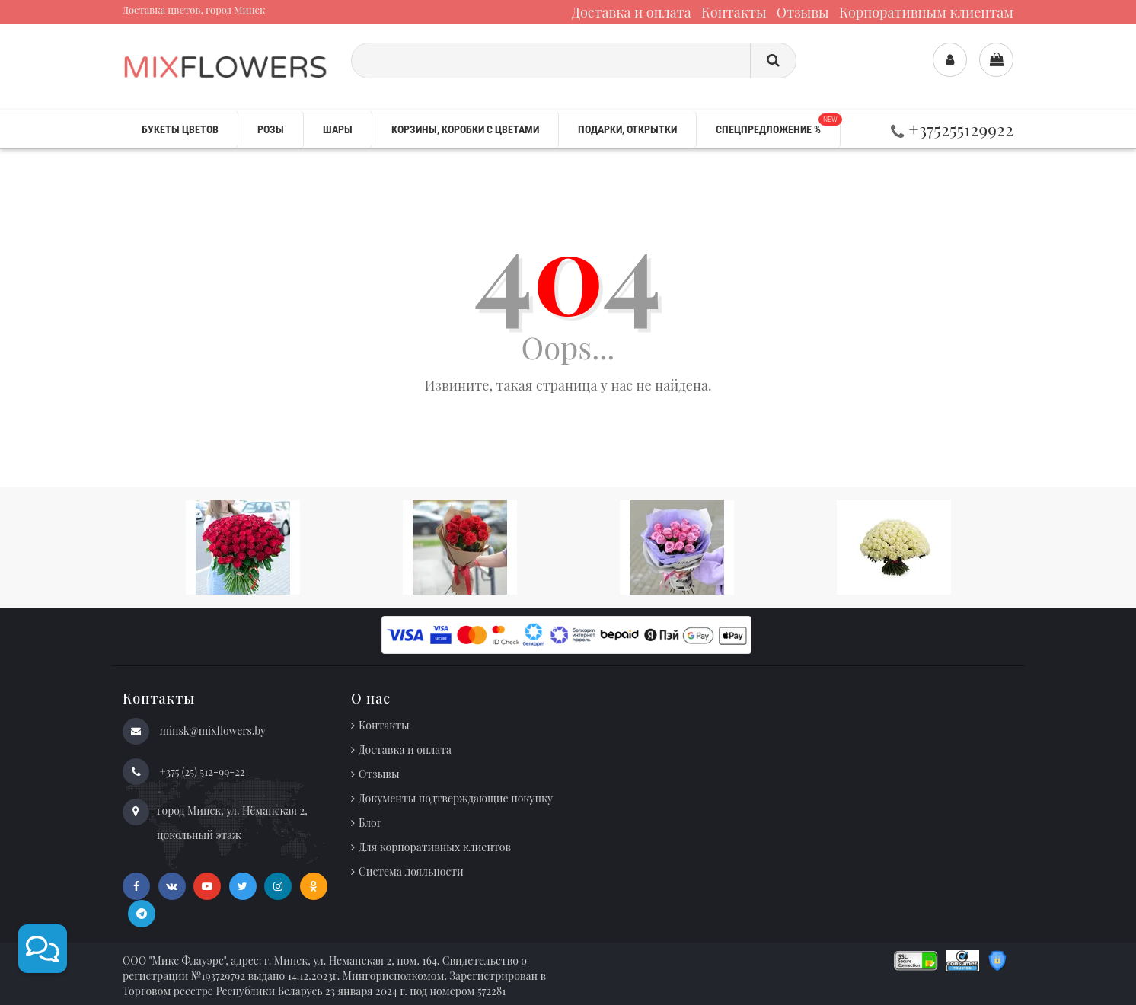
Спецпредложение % (778, 124)
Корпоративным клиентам (926, 12)
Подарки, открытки (627, 129)
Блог (370, 822)
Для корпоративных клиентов (435, 847)
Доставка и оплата (631, 12)
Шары (338, 129)
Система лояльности (411, 871)
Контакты (734, 12)
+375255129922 (952, 129)
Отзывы (803, 12)
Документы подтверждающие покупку (456, 798)
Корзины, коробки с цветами (465, 129)
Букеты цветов (180, 129)
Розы (270, 129)
